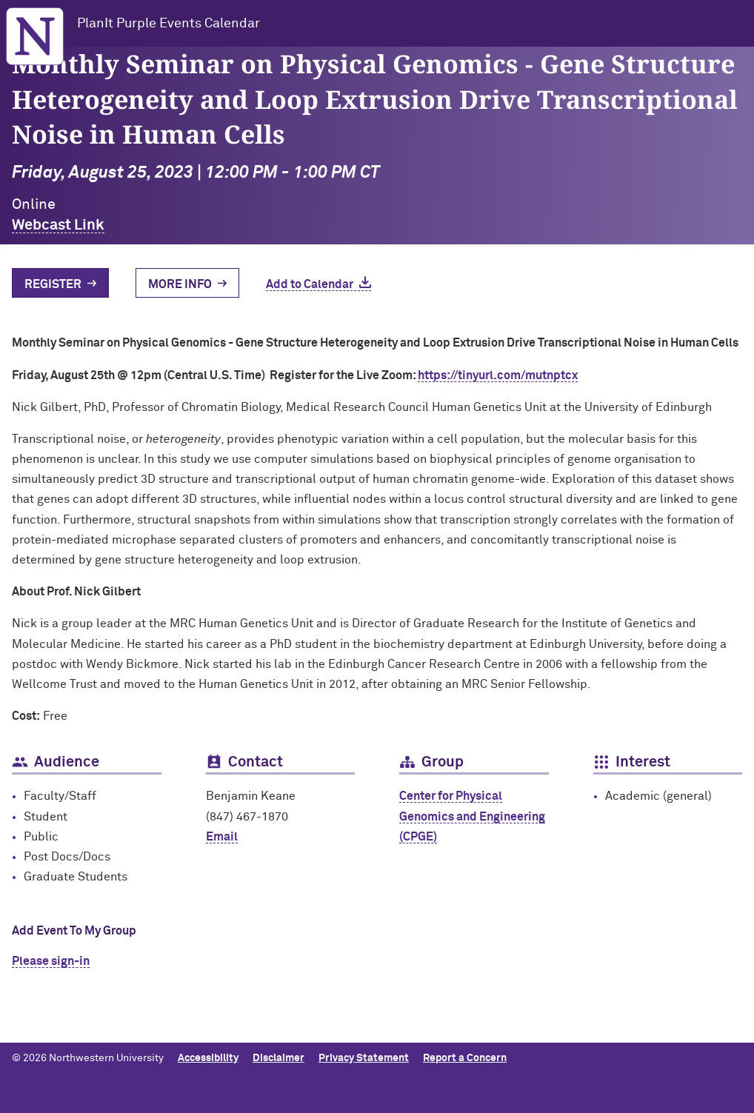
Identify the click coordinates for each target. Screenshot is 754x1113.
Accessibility (208, 1058)
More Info (180, 284)
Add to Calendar (309, 284)
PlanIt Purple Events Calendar (168, 23)
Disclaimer (278, 1058)
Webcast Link (58, 225)
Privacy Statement (363, 1058)
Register (52, 284)
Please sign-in (51, 961)
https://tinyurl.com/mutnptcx (498, 375)
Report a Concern (465, 1058)
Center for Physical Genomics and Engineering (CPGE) (472, 816)
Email (222, 837)
